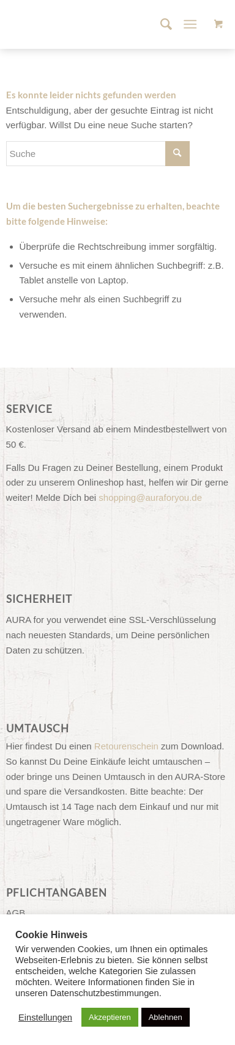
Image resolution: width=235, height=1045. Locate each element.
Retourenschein (126, 746)
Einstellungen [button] (45, 1017)
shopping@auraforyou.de (150, 497)
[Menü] (190, 24)
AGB (16, 913)
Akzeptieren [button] (110, 1017)
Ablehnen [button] (165, 1017)
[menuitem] (160, 24)
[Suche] (160, 24)
